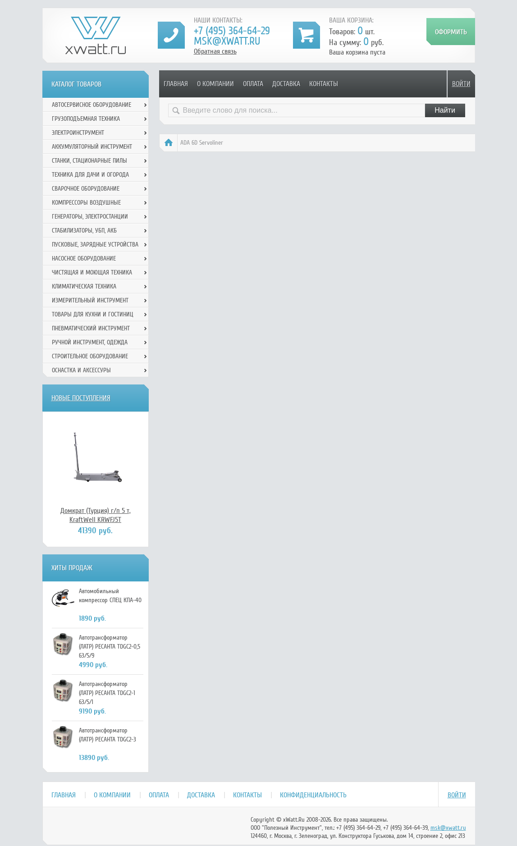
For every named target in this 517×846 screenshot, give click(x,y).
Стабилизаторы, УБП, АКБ (84, 230)
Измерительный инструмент (90, 300)
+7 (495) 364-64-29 (232, 30)
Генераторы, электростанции (90, 216)
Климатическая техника (84, 286)
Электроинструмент (78, 133)
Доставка (286, 83)
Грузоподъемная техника (86, 119)
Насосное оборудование (84, 258)
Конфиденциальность (313, 795)
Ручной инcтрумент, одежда (90, 342)
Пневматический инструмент (91, 328)
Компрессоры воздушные (86, 202)
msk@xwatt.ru (227, 41)
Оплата (253, 83)
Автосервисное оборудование (91, 105)
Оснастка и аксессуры (81, 370)
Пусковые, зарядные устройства (95, 244)
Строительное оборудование (90, 356)
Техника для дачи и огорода (90, 174)
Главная (176, 83)
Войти (461, 83)
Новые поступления (80, 397)
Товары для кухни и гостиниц (92, 314)
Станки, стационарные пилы (89, 161)
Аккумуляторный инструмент (92, 147)
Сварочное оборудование (85, 188)
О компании (215, 83)
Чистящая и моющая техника (92, 272)
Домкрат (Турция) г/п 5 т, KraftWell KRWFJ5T (95, 515)
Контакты (323, 83)
